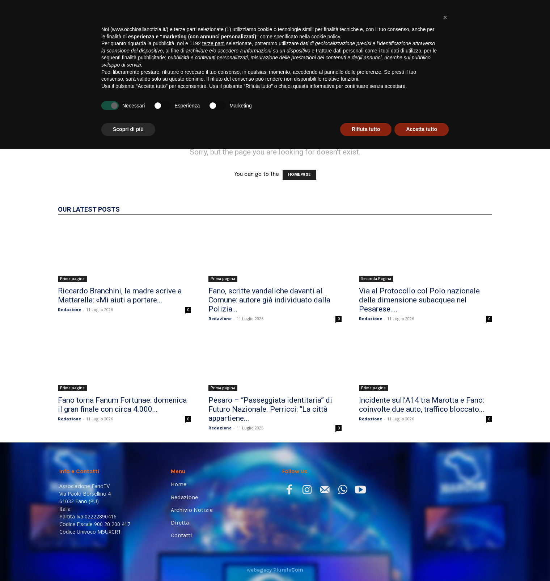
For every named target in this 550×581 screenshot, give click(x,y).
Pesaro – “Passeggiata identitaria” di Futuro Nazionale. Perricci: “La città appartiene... (270, 409)
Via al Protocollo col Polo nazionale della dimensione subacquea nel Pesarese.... (419, 300)
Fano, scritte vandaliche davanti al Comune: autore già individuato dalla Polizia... (269, 300)
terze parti (213, 475)
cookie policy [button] (325, 468)
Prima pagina (72, 278)
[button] (480, 103)
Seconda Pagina (376, 278)
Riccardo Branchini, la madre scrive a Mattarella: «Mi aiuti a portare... (120, 295)
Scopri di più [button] (128, 561)
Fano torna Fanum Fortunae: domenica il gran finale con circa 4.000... (122, 405)
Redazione (69, 309)
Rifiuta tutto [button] (366, 561)
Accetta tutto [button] (421, 561)
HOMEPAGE (299, 175)
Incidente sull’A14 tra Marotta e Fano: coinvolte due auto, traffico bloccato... (422, 405)
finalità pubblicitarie (143, 489)
